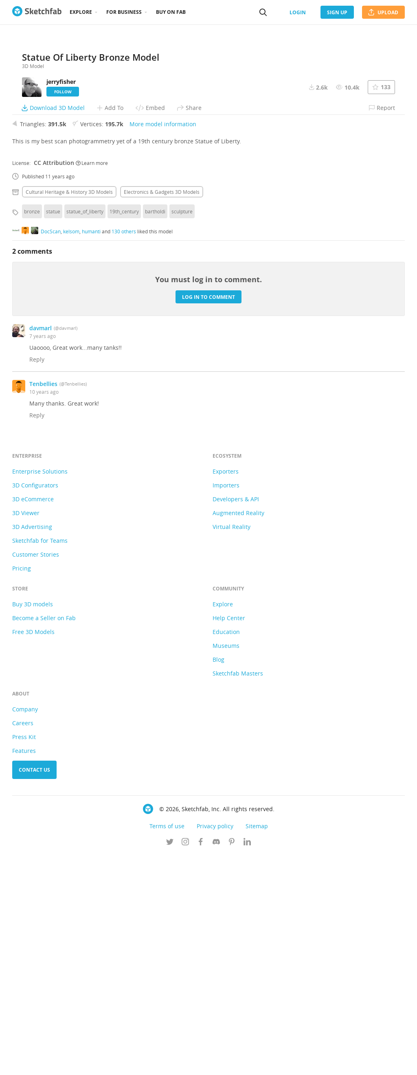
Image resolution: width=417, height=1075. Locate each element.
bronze (32, 431)
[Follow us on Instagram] (185, 1062)
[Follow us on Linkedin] (247, 1062)
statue (53, 431)
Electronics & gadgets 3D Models (162, 411)
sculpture (182, 431)
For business (124, 12)
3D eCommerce (33, 719)
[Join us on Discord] (216, 1062)
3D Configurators (35, 705)
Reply (36, 579)
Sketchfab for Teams (40, 760)
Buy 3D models (32, 824)
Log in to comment (208, 516)
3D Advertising (32, 746)
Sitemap (257, 1046)
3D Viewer (26, 733)
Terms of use (166, 1046)
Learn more (92, 382)
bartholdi (155, 431)
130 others (124, 451)
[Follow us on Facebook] (200, 1062)
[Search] (263, 12)
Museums (226, 865)
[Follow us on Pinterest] (231, 1062)
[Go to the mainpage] (36, 12)
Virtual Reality (231, 746)
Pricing (21, 788)
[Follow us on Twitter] (169, 1062)
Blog (218, 879)
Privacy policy (215, 1046)
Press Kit (24, 957)
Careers (22, 943)
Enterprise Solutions (40, 691)
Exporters (226, 691)
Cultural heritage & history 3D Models (69, 411)
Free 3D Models (33, 852)
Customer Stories (35, 774)
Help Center (229, 838)
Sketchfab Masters (238, 893)
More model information (162, 344)
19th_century (124, 431)
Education (226, 852)
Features (24, 970)
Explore (81, 12)
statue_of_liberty (84, 431)
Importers (226, 705)
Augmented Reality (238, 733)
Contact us (34, 989)
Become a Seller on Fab (44, 838)
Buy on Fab (171, 12)
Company (25, 929)
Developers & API (236, 719)
